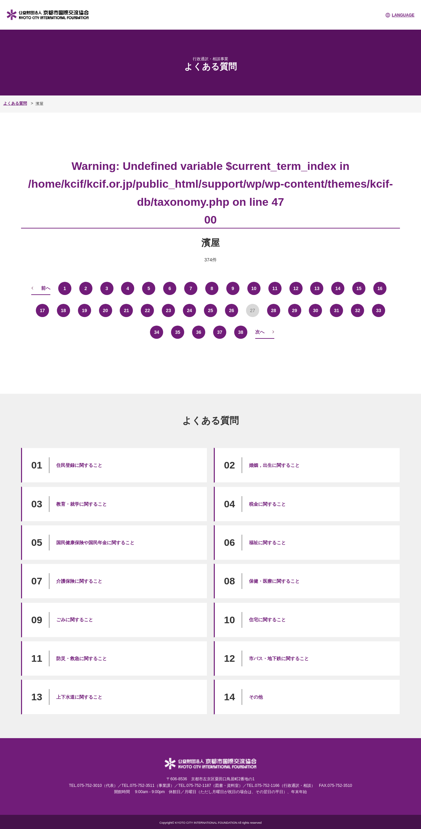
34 (156, 331)
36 (198, 331)
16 (380, 288)
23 (168, 310)
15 (358, 288)
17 (42, 310)
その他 (256, 696)
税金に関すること (267, 503)
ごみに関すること (74, 619)
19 (84, 310)
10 (254, 288)
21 (126, 310)
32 (357, 310)
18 (63, 310)
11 (275, 288)
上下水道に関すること (79, 696)
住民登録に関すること (79, 465)
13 (317, 288)
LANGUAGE (403, 15)
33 (378, 310)
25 (210, 310)
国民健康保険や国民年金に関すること (95, 542)
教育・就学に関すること (81, 503)
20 (105, 310)
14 (338, 288)
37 (219, 331)
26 (231, 310)
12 (296, 288)
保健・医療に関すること (274, 580)
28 (273, 310)
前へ (45, 287)
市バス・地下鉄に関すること (279, 658)
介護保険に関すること (79, 580)
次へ (259, 331)
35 (177, 331)
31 (336, 310)
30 (315, 310)
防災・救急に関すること (81, 658)
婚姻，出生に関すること (274, 465)
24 (189, 310)
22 (147, 310)
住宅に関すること (267, 619)
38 (240, 331)
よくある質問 (15, 103)
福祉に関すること (267, 542)
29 (294, 310)
